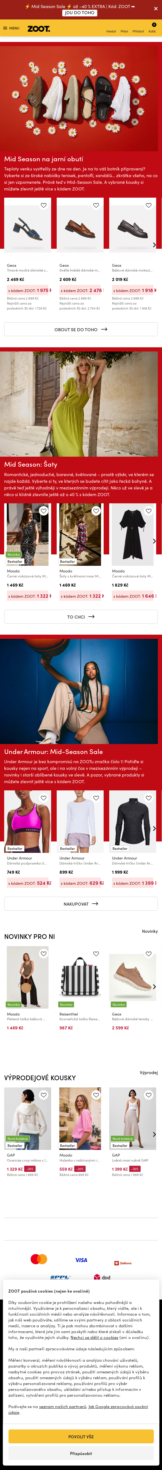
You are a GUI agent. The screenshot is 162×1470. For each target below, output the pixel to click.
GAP (11, 1155)
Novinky (150, 931)
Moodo (13, 571)
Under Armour (19, 858)
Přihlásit (138, 28)
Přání (124, 28)
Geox (11, 265)
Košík (152, 27)
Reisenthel (68, 1013)
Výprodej (149, 1072)
